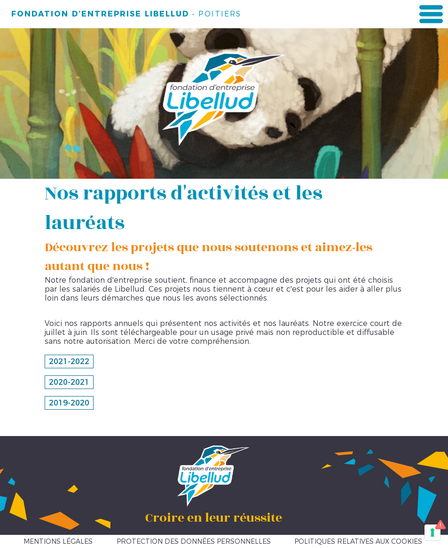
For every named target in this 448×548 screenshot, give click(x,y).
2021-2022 (69, 361)
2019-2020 (69, 402)
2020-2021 (69, 382)
